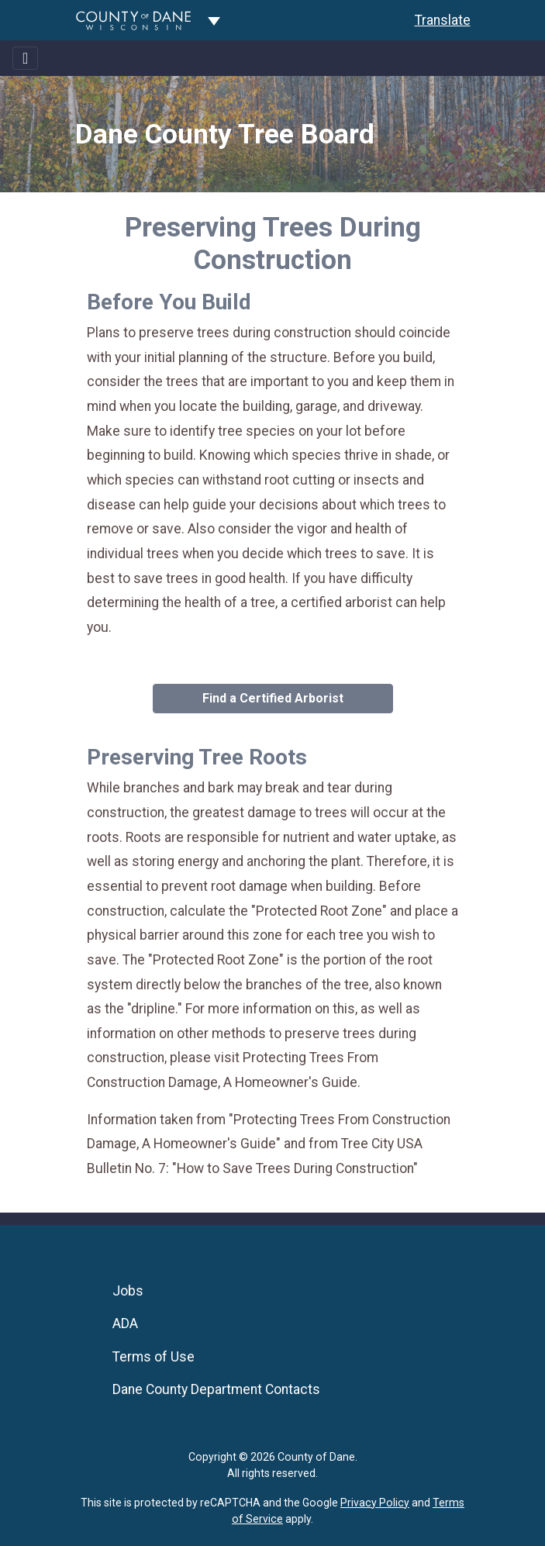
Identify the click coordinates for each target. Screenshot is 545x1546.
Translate (443, 20)
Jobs (127, 1291)
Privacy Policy (374, 1502)
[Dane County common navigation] (214, 20)
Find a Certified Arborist (272, 698)
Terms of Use (153, 1357)
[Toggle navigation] (25, 58)
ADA (125, 1323)
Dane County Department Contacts (216, 1389)
